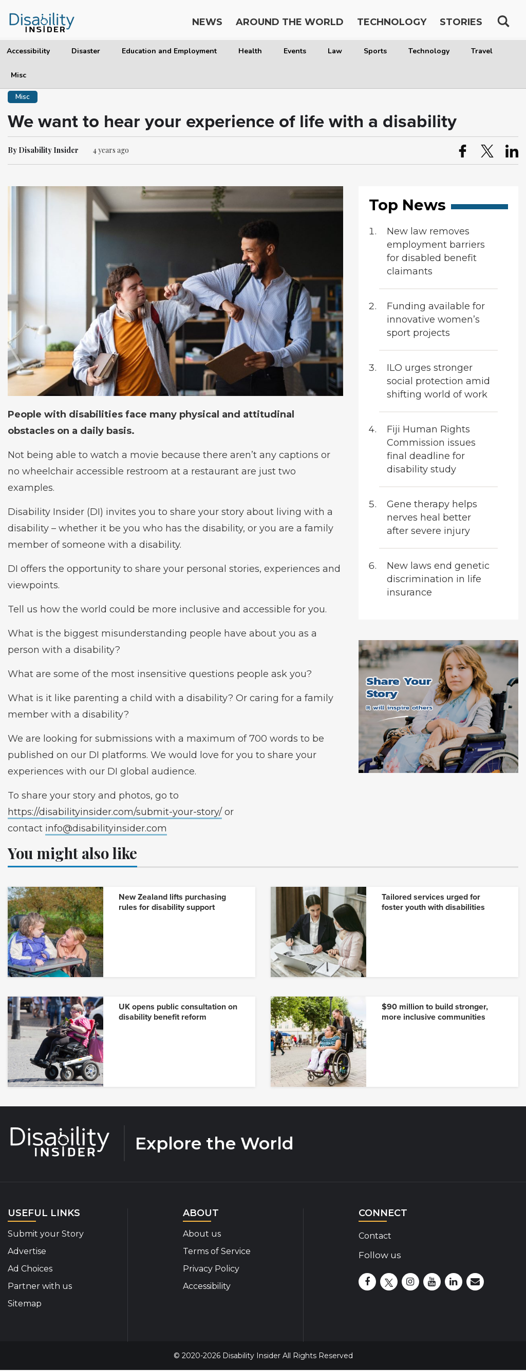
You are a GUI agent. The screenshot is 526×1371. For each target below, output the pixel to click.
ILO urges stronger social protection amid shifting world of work (438, 381)
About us (202, 1234)
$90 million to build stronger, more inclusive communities (435, 1012)
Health (250, 51)
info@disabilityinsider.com (106, 828)
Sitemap (25, 1303)
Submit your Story (46, 1234)
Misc (18, 75)
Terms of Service (217, 1251)
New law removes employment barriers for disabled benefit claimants (436, 251)
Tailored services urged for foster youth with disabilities (433, 902)
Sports (375, 51)
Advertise (27, 1251)
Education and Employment (169, 51)
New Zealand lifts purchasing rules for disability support (172, 902)
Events (295, 51)
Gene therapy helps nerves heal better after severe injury (432, 518)
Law (335, 51)
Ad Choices (30, 1269)
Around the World (290, 24)
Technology (428, 51)
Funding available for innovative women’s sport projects (436, 320)
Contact (375, 1236)
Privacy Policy (211, 1269)
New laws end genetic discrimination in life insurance (438, 579)
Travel (482, 51)
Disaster (85, 51)
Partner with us (40, 1286)
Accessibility (28, 51)
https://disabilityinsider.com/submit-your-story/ (115, 812)
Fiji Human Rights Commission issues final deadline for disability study (431, 449)
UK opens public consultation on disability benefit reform (178, 1012)
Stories (461, 24)
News (207, 24)
